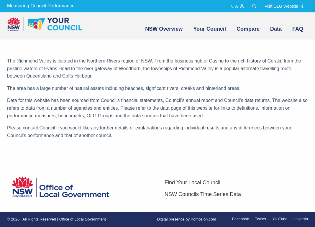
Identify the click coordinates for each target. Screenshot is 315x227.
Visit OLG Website (281, 6)
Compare (248, 29)
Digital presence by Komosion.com (186, 219)
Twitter (260, 219)
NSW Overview (164, 29)
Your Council (209, 29)
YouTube (279, 219)
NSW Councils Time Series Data (203, 194)
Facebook (240, 219)
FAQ (297, 29)
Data (276, 29)
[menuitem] (163, 29)
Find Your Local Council (192, 182)
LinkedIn (300, 219)
